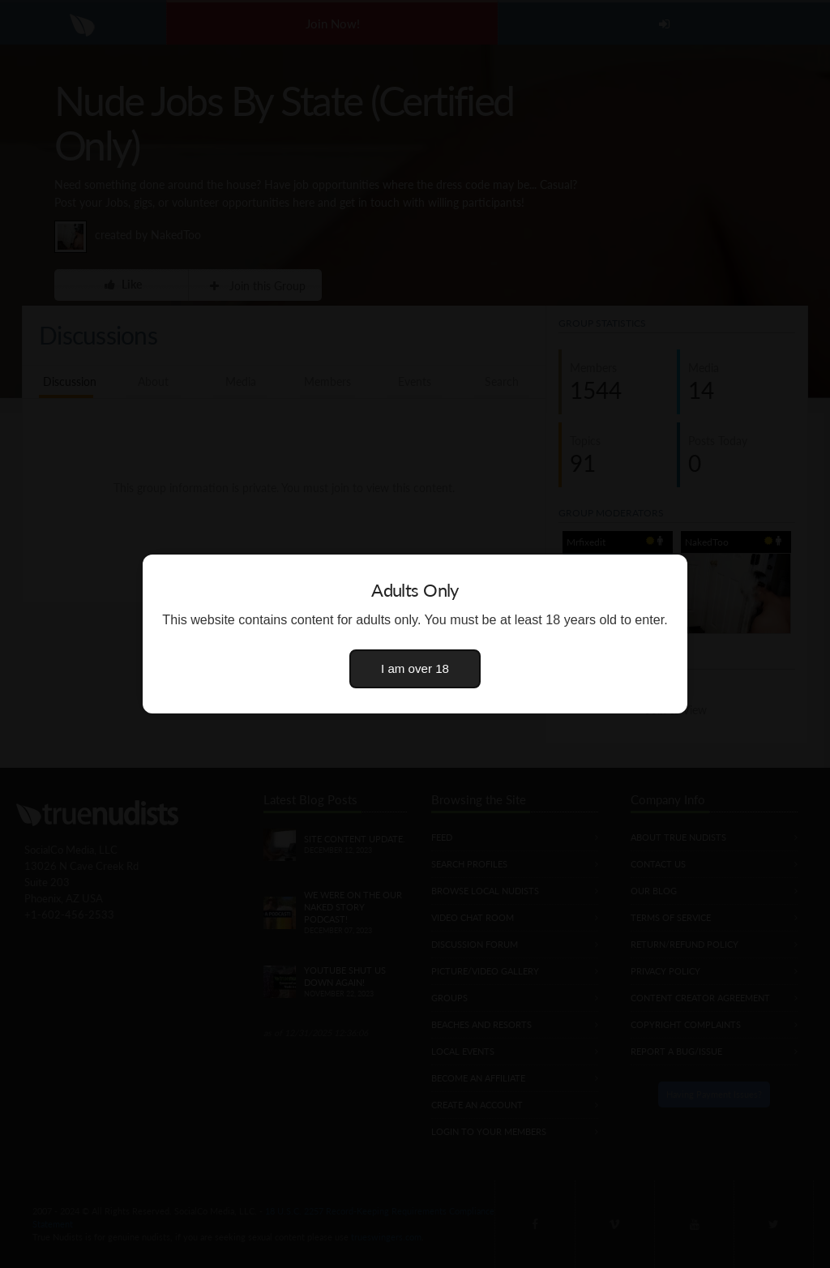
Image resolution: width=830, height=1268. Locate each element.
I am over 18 (415, 668)
